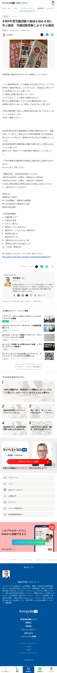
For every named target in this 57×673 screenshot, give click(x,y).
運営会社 (29, 622)
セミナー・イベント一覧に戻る (28, 367)
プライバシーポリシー (28, 630)
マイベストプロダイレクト (28, 643)
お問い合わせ (28, 633)
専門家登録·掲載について (28, 619)
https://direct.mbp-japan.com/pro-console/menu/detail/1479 (26, 257)
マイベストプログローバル (28, 653)
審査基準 (8, 602)
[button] (41, 295)
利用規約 (29, 626)
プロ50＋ (28, 646)
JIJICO (28, 650)
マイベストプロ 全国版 (28, 636)
